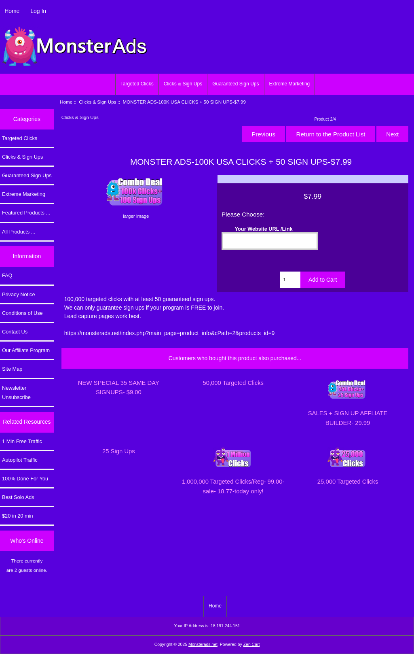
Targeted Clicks (137, 84)
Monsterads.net (203, 644)
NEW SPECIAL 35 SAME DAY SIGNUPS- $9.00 (118, 387)
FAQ (7, 275)
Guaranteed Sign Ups (235, 84)
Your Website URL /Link (264, 228)
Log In (38, 11)
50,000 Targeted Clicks (233, 383)
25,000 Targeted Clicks (347, 481)
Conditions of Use (22, 313)
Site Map (12, 369)
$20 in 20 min (17, 516)
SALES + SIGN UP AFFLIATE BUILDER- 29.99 (348, 418)
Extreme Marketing (289, 84)
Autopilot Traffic (20, 460)
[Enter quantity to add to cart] (290, 280)
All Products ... (18, 232)
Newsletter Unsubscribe (16, 392)
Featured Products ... (26, 213)
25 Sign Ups (118, 451)
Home (11, 11)
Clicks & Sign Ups (183, 84)
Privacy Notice (18, 294)
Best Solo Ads (18, 497)
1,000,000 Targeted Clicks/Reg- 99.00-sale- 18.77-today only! (233, 486)
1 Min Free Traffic (22, 441)
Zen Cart (251, 644)
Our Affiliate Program (26, 350)
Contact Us (14, 332)
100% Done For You (25, 479)
